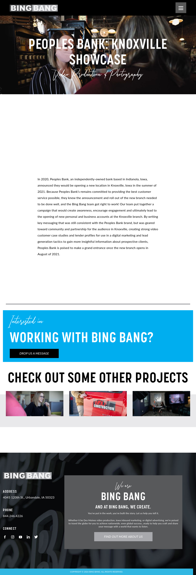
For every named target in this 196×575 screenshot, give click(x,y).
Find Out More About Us (125, 536)
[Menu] (181, 7)
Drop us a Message (34, 353)
